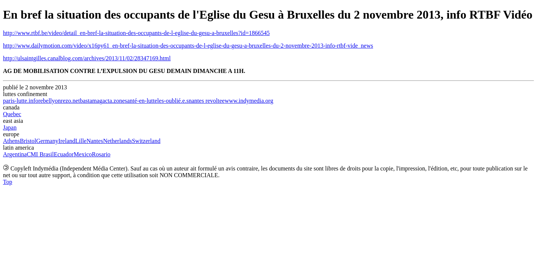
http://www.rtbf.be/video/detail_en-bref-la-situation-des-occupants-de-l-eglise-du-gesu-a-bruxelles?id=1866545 (136, 33)
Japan (9, 127)
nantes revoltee (206, 101)
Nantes (95, 141)
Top (7, 182)
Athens (11, 141)
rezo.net (70, 101)
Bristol (28, 141)
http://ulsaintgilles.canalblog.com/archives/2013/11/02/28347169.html (87, 58)
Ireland (66, 141)
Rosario (101, 154)
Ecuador (63, 154)
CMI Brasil (40, 154)
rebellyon (49, 101)
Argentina (15, 154)
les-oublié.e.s (173, 101)
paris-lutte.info (20, 101)
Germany (47, 141)
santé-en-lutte (141, 101)
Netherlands (117, 141)
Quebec (12, 114)
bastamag (91, 101)
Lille (81, 141)
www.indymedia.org (248, 101)
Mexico (82, 154)
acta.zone (114, 101)
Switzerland (146, 141)
